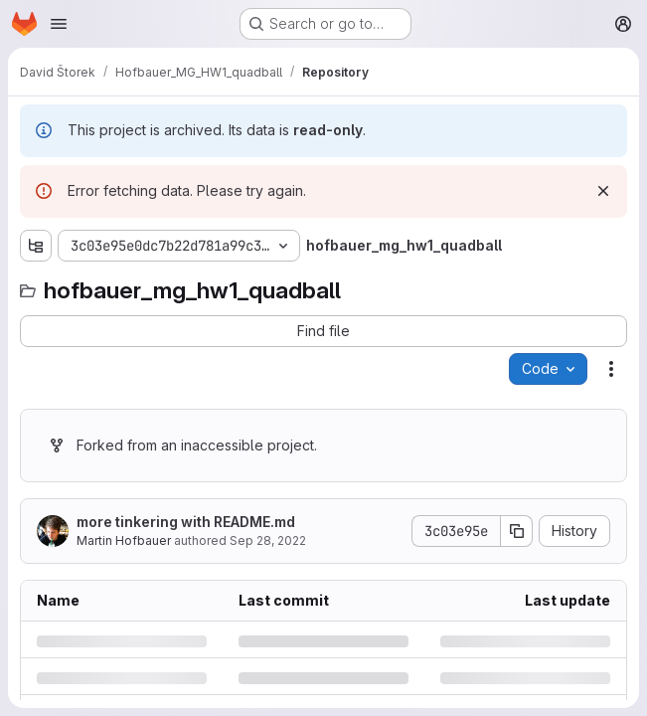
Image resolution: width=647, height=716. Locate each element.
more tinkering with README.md (186, 521)
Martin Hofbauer (124, 540)
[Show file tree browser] (36, 246)
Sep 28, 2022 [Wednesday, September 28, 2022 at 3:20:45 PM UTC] (268, 540)
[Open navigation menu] (59, 24)
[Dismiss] (603, 191)
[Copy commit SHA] (517, 531)
